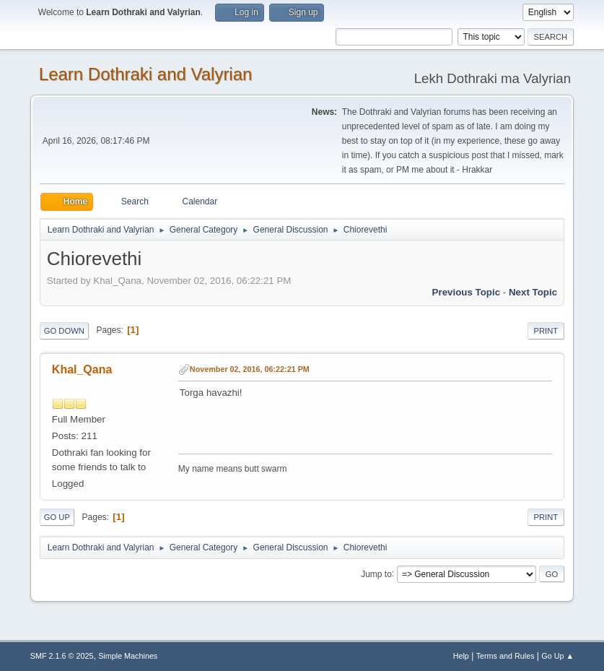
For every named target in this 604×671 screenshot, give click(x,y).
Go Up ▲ (557, 655)
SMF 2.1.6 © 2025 (62, 655)
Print (546, 330)
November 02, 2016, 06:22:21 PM (250, 369)
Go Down (64, 330)
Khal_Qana (82, 369)
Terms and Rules (505, 655)
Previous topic (466, 292)
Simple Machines (127, 655)
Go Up (57, 517)
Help (461, 655)
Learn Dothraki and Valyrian (146, 74)
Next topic (533, 292)
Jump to (376, 573)
